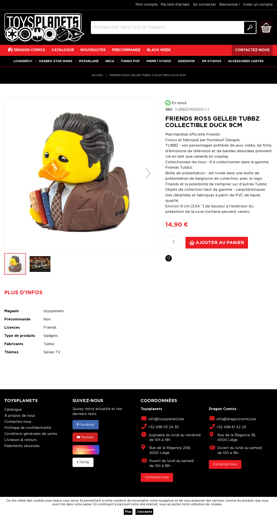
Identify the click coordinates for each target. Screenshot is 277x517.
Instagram (86, 449)
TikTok (83, 462)
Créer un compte (258, 4)
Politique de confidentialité (27, 428)
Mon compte (146, 4)
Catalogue (13, 409)
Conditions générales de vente (30, 434)
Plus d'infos (23, 292)
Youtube (85, 437)
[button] (148, 173)
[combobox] (173, 27)
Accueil (97, 75)
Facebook (85, 424)
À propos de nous (19, 415)
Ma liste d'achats (175, 4)
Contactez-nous (17, 421)
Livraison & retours (20, 440)
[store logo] (44, 27)
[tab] (26, 293)
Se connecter (204, 4)
